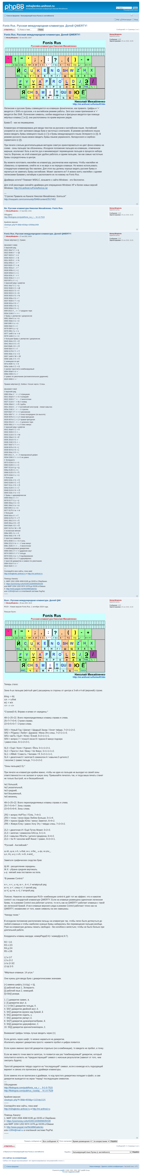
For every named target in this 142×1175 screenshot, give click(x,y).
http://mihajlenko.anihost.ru (15, 574)
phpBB (62, 1170)
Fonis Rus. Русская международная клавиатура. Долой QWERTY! (45, 25)
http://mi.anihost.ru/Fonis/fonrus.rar (31, 188)
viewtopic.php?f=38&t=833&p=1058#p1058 (21, 225)
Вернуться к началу (137, 204)
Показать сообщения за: (41, 1141)
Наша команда (95, 1166)
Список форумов (13, 16)
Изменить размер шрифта (136, 15)
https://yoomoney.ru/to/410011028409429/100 (24, 584)
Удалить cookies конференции (112, 1166)
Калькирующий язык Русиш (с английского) (37, 16)
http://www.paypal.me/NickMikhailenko (21, 589)
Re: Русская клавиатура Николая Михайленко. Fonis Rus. (33, 208)
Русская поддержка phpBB (70, 1172)
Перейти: (67, 1152)
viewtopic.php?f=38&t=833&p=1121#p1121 (25, 1100)
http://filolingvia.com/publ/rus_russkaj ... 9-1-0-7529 (28, 1091)
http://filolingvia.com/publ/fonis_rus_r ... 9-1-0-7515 (24, 217)
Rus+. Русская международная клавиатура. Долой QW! (32, 600)
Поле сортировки (75, 1141)
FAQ (117, 19)
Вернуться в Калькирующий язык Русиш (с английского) (24, 1151)
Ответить (9, 29)
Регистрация (126, 19)
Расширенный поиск (130, 10)
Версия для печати (131, 15)
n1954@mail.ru (14, 591)
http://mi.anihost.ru (35, 574)
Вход (136, 19)
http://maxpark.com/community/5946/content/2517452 (30, 199)
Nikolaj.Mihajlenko (12, 37)
